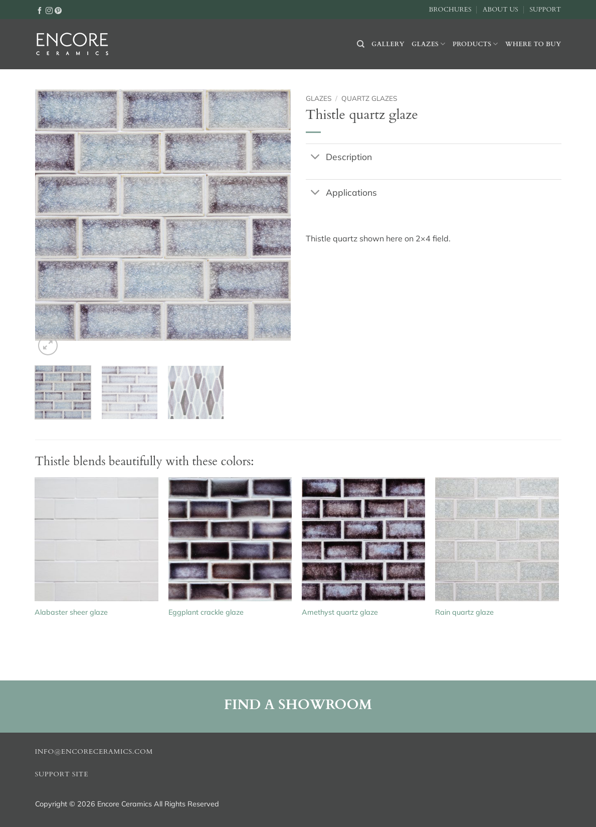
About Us (500, 9)
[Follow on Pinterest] (58, 10)
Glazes (429, 44)
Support (545, 9)
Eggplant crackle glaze (206, 612)
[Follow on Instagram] (49, 10)
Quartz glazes (369, 98)
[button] (48, 345)
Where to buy (533, 44)
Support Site (62, 774)
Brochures (450, 9)
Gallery (388, 44)
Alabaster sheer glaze (71, 612)
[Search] (360, 44)
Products (475, 44)
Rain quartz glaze (464, 612)
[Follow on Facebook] (40, 10)
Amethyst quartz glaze (340, 612)
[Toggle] (315, 157)
